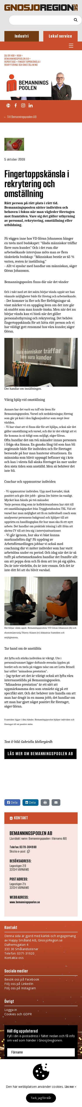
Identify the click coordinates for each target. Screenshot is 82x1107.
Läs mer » (70, 1086)
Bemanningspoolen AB (16, 58)
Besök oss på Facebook (21, 979)
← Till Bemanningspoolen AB (20, 117)
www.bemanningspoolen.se (25, 902)
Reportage (10, 62)
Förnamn (17, 1052)
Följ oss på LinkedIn (18, 984)
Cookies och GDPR (18, 1014)
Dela (12, 802)
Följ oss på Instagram (20, 988)
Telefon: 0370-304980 (23, 847)
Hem (19, 55)
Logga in (10, 1010)
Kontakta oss (14, 958)
